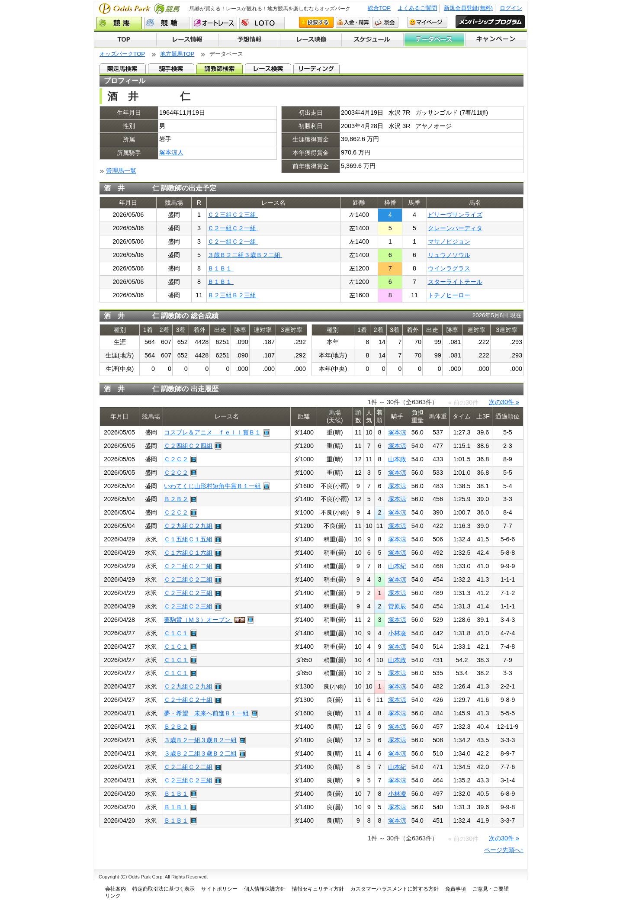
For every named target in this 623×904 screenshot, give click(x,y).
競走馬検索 (123, 68)
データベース (435, 40)
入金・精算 (353, 22)
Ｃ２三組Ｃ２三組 (233, 214)
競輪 (166, 23)
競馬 (119, 23)
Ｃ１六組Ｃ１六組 (188, 552)
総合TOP (379, 8)
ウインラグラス (449, 268)
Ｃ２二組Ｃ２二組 (188, 566)
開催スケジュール (372, 40)
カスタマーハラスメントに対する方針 (394, 888)
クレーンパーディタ (455, 228)
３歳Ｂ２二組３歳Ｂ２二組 (245, 254)
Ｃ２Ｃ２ (176, 459)
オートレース (214, 23)
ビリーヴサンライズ (455, 214)
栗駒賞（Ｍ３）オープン (198, 619)
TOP (125, 40)
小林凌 (397, 633)
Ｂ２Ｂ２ (176, 498)
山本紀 (397, 566)
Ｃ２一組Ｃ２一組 (233, 228)
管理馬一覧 (121, 170)
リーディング (316, 68)
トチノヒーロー (449, 295)
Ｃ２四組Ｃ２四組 (188, 445)
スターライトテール (455, 281)
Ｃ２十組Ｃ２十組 (188, 699)
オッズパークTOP (122, 54)
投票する (316, 22)
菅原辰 (397, 606)
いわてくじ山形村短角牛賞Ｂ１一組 (212, 486)
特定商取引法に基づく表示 (163, 888)
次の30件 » (504, 402)
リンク (113, 895)
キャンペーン (496, 40)
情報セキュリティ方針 (318, 888)
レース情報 (187, 40)
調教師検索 (219, 68)
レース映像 (310, 40)
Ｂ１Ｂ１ (221, 268)
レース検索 (268, 68)
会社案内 (115, 888)
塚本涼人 (171, 152)
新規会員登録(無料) (468, 8)
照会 (385, 22)
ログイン (511, 8)
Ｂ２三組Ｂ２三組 (233, 295)
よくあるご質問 (417, 8)
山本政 (397, 459)
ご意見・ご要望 (490, 888)
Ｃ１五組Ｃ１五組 (188, 539)
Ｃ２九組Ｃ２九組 (188, 525)
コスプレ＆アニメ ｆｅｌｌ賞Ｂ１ (212, 432)
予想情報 (249, 40)
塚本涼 (397, 432)
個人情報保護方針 (265, 888)
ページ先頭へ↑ (503, 849)
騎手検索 (171, 68)
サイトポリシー (219, 888)
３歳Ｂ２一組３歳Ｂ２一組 (200, 740)
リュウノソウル (449, 254)
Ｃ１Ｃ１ (176, 633)
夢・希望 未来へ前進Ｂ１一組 (206, 713)
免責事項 (455, 888)
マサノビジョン (449, 241)
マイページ (427, 22)
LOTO (262, 23)
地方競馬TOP (177, 54)
